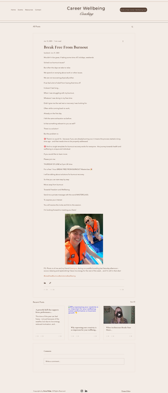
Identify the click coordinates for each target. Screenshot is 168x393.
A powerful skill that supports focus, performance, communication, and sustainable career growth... (48, 311)
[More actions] (123, 41)
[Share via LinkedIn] (45, 283)
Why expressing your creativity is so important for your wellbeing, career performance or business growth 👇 (83, 328)
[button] (132, 26)
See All (132, 302)
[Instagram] (81, 390)
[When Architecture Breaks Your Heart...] (119, 315)
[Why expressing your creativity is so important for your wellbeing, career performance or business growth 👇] (84, 315)
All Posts (36, 26)
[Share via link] (50, 283)
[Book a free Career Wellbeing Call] (133, 10)
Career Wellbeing (86, 8)
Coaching (86, 13)
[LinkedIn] (86, 390)
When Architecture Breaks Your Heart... (118, 328)
